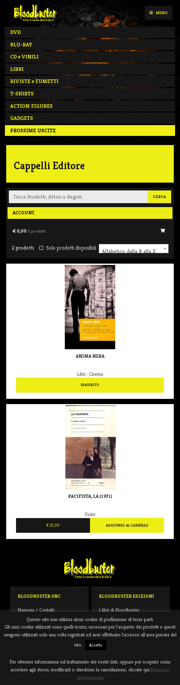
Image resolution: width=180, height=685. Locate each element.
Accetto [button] (95, 645)
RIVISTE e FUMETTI (34, 81)
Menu (159, 12)
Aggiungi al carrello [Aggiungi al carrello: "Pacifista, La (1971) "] (127, 525)
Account (23, 213)
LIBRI (17, 69)
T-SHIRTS (22, 93)
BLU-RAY (21, 44)
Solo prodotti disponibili (67, 247)
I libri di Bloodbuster (119, 610)
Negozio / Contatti (36, 610)
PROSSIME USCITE (33, 130)
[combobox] (134, 248)
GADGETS (21, 118)
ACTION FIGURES (31, 106)
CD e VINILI (24, 56)
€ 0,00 (28, 231)
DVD (15, 32)
